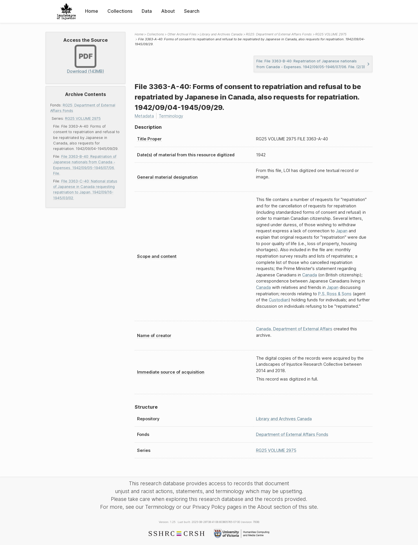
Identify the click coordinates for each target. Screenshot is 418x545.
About (168, 11)
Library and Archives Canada (221, 34)
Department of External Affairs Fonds (292, 434)
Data (147, 11)
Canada (309, 274)
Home (91, 11)
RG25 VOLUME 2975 (83, 118)
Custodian (279, 299)
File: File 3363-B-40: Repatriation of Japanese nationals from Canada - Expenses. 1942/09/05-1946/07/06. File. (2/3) (313, 64)
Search (191, 11)
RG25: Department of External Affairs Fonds (279, 34)
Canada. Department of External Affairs (294, 328)
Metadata (144, 115)
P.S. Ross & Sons (335, 293)
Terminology (171, 115)
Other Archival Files (182, 34)
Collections (119, 11)
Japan (341, 230)
